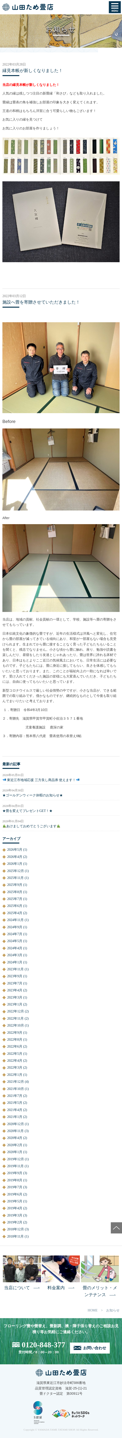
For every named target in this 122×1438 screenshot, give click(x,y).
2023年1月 (14, 1004)
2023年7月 (14, 983)
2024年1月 (14, 962)
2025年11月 (15, 878)
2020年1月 (14, 1152)
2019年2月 (14, 1222)
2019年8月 (14, 1180)
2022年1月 (14, 1075)
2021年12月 (15, 1081)
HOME (93, 1310)
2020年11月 (15, 1131)
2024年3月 (14, 955)
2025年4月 (14, 913)
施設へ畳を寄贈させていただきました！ (41, 302)
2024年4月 (14, 948)
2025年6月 (14, 906)
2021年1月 (14, 1117)
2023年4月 (14, 990)
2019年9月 (14, 1173)
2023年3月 (14, 997)
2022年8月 (14, 1039)
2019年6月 (14, 1194)
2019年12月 (15, 1159)
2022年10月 (15, 1025)
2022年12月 (15, 1011)
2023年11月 (15, 969)
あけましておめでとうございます (31, 826)
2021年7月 (14, 1096)
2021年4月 (14, 1110)
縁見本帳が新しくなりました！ (32, 70)
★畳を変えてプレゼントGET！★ (27, 811)
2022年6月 (14, 1046)
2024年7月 (14, 934)
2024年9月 (14, 927)
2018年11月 (15, 1236)
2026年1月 (14, 864)
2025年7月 (14, 899)
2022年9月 (14, 1032)
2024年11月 (15, 920)
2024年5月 (14, 941)
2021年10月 (15, 1089)
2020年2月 (14, 1145)
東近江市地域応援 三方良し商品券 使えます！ (41, 780)
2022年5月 (14, 1053)
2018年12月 (15, 1229)
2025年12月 (15, 871)
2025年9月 (14, 885)
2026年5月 (14, 849)
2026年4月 (14, 857)
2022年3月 (14, 1067)
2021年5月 (14, 1103)
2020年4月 (14, 1138)
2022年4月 (14, 1060)
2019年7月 (14, 1187)
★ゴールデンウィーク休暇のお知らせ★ (32, 795)
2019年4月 (14, 1208)
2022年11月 (15, 1018)
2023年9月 (14, 976)
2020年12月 (15, 1124)
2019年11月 (15, 1166)
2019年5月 (14, 1201)
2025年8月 (14, 892)
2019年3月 (14, 1215)
